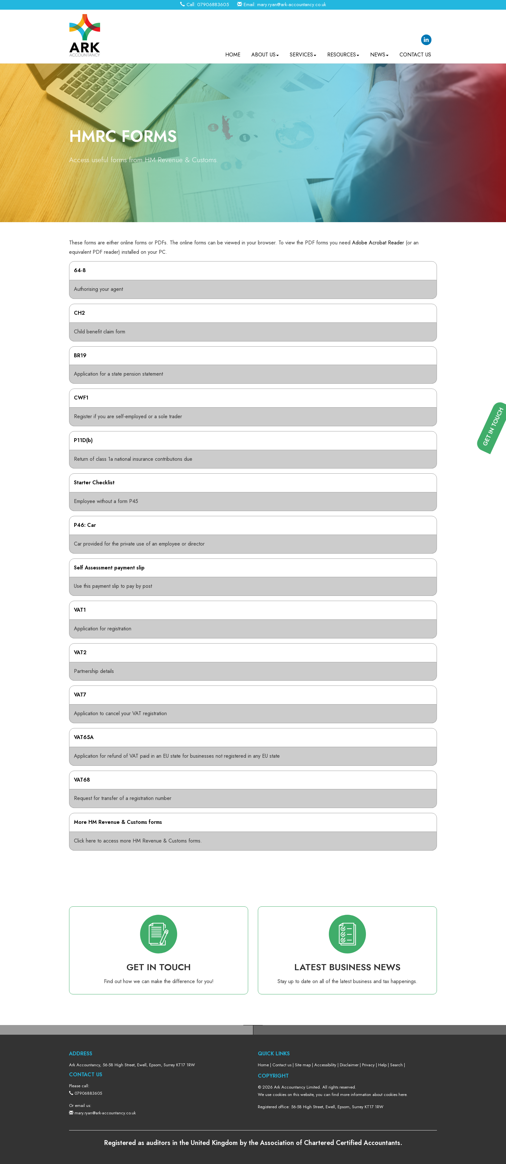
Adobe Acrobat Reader (378, 242)
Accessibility (325, 1065)
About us (265, 51)
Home (232, 51)
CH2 (79, 313)
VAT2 (80, 652)
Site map (303, 1065)
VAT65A (84, 737)
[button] (497, 649)
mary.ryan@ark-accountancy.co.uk (291, 4)
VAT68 (82, 780)
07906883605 (213, 4)
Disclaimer (349, 1065)
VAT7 (80, 694)
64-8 (80, 270)
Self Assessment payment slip (109, 567)
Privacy (368, 1065)
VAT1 (80, 610)
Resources (343, 51)
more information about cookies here (373, 1094)
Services (303, 51)
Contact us (415, 51)
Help (382, 1065)
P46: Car (85, 525)
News (379, 51)
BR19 (80, 355)
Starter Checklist (94, 482)
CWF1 (81, 397)
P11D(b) (83, 440)
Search (396, 1065)
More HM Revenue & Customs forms (118, 822)
